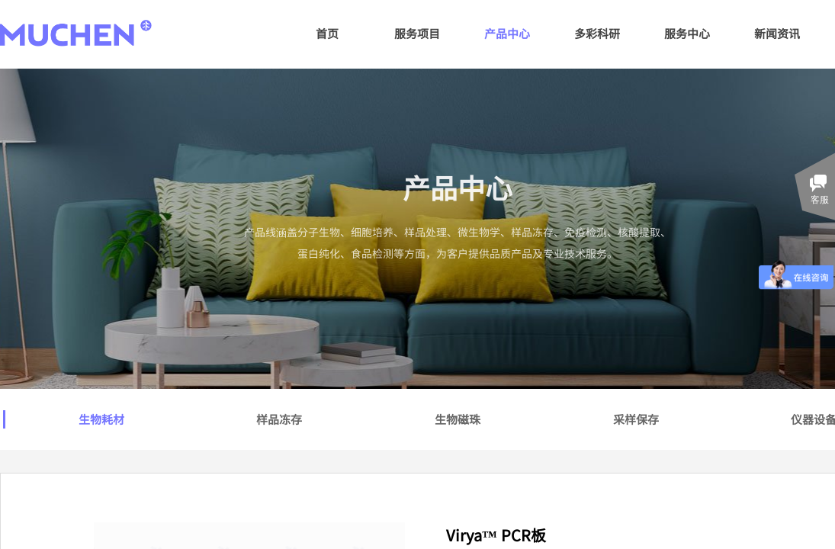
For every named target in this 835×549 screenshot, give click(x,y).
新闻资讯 (777, 33)
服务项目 (417, 33)
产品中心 (507, 33)
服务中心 (687, 33)
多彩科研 (597, 33)
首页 (327, 33)
